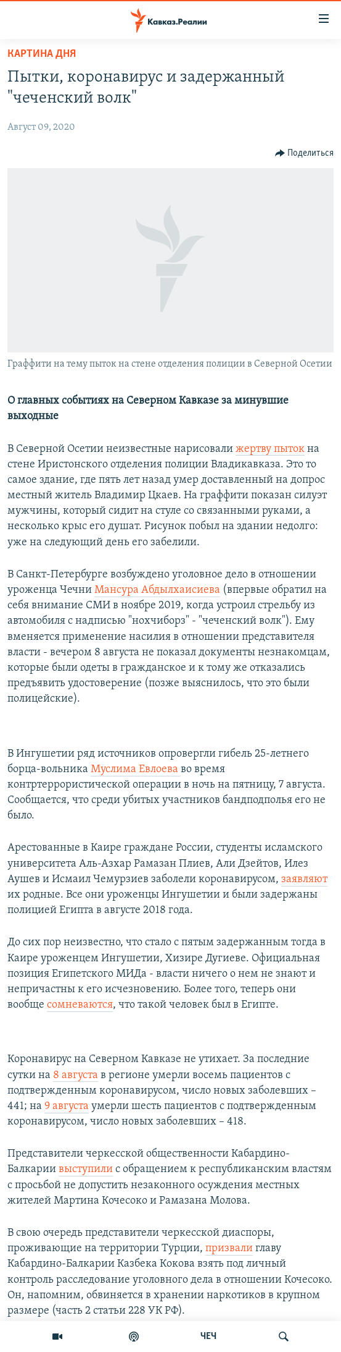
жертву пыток (270, 449)
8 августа (75, 1075)
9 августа (66, 1106)
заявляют (304, 879)
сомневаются (80, 1005)
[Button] (304, 153)
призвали (229, 1248)
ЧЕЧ (208, 1336)
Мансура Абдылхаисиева (157, 590)
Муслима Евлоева (136, 769)
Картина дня (41, 54)
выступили (86, 1169)
